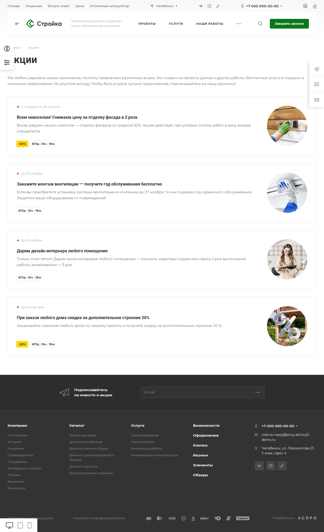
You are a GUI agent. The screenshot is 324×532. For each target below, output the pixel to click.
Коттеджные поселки (24, 468)
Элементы (203, 465)
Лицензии (16, 448)
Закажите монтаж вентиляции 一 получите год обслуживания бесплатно (89, 184)
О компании (17, 435)
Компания (17, 425)
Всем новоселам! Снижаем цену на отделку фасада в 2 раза (77, 117)
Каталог (77, 425)
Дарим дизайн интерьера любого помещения (62, 250)
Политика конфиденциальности (99, 518)
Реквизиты (16, 488)
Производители (20, 455)
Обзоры (200, 475)
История (14, 442)
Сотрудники (17, 462)
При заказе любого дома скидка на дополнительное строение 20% (83, 317)
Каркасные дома (82, 435)
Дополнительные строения (91, 473)
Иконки (200, 455)
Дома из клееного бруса (88, 448)
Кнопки (200, 445)
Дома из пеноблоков (86, 442)
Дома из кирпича (83, 466)
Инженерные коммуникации (154, 455)
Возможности (206, 425)
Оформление (206, 435)
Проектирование (145, 435)
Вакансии (16, 481)
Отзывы (14, 475)
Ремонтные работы (146, 448)
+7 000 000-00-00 (262, 6)
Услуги (137, 425)
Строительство (142, 442)
